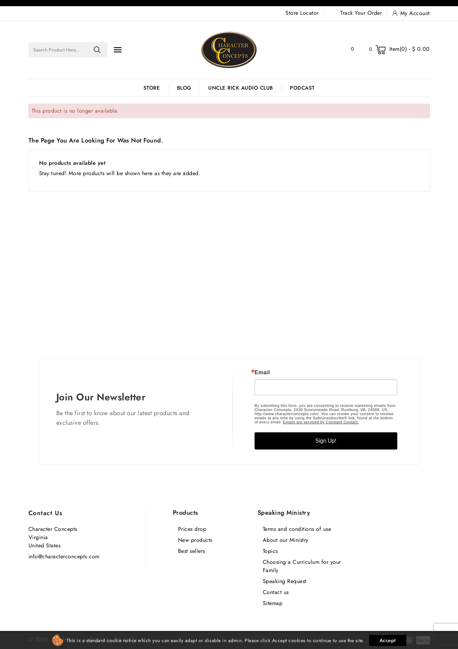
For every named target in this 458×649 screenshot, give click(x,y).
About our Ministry (285, 540)
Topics (270, 551)
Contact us (45, 513)
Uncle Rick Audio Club (240, 88)
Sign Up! (325, 441)
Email (262, 372)
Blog (184, 88)
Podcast (302, 88)
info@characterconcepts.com (63, 556)
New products (195, 540)
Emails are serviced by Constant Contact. (321, 422)
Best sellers (191, 551)
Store (151, 88)
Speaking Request (284, 581)
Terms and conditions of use (297, 529)
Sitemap (273, 603)
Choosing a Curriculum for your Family (302, 566)
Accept (387, 640)
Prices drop (192, 529)
